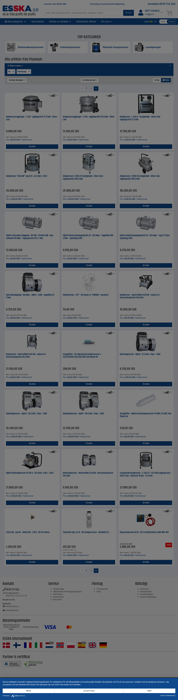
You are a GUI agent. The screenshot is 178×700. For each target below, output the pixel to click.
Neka (28, 691)
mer (149, 691)
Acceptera (89, 691)
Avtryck (162, 695)
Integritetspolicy (170, 695)
